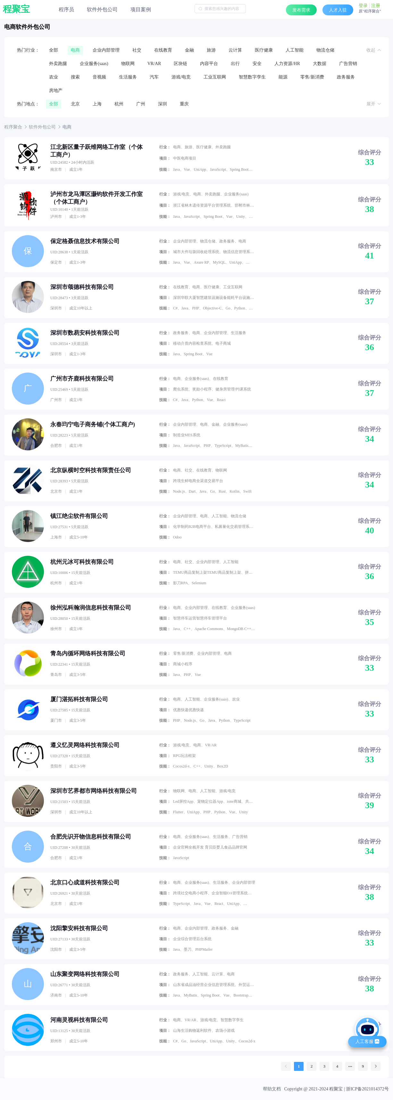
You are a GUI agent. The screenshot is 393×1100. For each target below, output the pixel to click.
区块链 (180, 63)
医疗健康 (264, 50)
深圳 (162, 104)
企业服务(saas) (94, 63)
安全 (257, 63)
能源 (283, 77)
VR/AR (154, 63)
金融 (189, 50)
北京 (75, 104)
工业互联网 (215, 77)
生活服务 (128, 77)
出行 (235, 63)
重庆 (184, 104)
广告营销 (348, 63)
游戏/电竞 (181, 77)
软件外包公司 (102, 9)
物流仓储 (325, 50)
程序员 (66, 9)
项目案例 (140, 9)
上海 (97, 104)
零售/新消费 (312, 77)
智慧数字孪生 (252, 77)
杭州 (118, 104)
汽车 (154, 77)
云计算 (235, 50)
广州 (140, 104)
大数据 (319, 63)
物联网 (128, 63)
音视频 (99, 77)
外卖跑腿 (58, 63)
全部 (53, 50)
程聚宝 (16, 9)
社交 (136, 50)
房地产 (56, 90)
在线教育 (163, 50)
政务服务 (346, 77)
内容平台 (209, 63)
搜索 (75, 77)
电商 (75, 50)
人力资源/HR (287, 63)
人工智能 (295, 50)
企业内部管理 (106, 50)
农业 (53, 77)
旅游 (211, 50)
